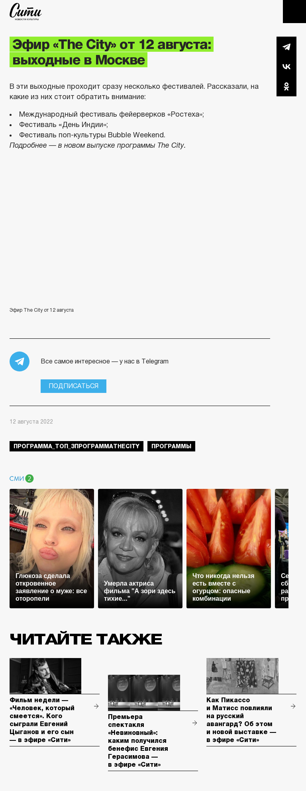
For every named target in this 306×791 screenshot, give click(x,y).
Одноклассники (286, 86)
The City (26, 11)
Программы (171, 446)
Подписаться (73, 386)
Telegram (286, 47)
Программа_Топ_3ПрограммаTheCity (76, 446)
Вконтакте (286, 66)
